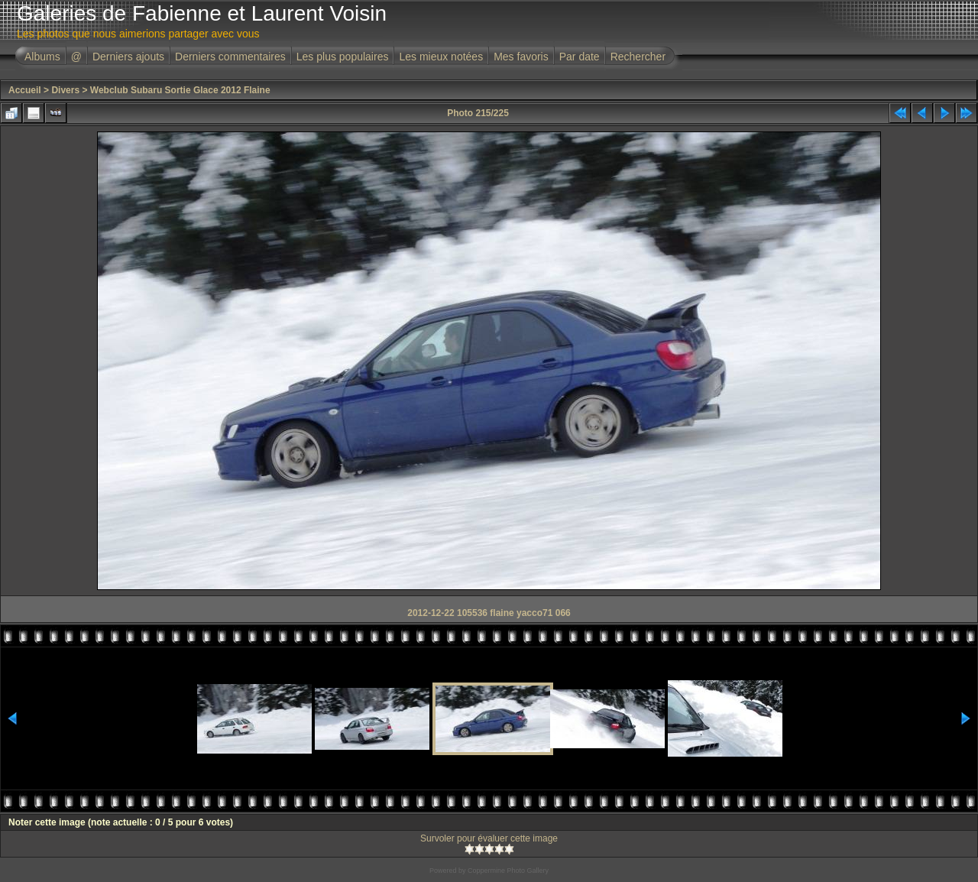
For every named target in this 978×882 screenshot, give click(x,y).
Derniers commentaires (230, 56)
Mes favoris (521, 56)
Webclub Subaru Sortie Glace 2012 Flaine (180, 90)
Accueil (24, 90)
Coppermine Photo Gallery (508, 870)
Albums (42, 56)
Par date (579, 56)
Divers (65, 90)
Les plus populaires (342, 56)
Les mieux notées (441, 56)
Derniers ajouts (128, 56)
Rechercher (637, 56)
